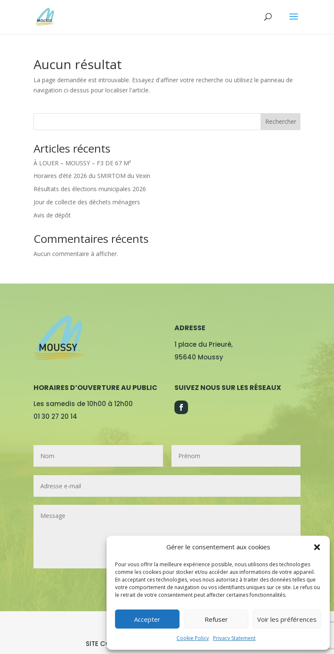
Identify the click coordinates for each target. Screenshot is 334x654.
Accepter (147, 619)
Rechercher (280, 121)
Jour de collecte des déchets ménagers (87, 202)
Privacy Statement (234, 638)
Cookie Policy (193, 638)
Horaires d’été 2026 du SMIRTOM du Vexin (92, 176)
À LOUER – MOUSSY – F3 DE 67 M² (82, 163)
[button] (317, 547)
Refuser (216, 619)
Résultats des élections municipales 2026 (90, 189)
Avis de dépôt (52, 215)
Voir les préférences (287, 619)
